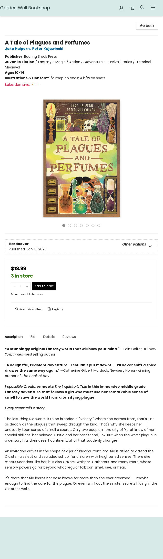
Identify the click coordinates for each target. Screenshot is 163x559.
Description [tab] (14, 336)
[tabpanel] (81, 426)
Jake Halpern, (18, 48)
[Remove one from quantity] (14, 286)
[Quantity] (20, 286)
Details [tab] (50, 336)
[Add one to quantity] (27, 286)
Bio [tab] (34, 336)
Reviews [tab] (70, 336)
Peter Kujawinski (48, 48)
